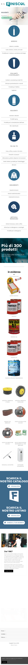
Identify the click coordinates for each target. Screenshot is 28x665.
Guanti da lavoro (14, 190)
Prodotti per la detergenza (14, 230)
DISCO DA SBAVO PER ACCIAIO (7, 443)
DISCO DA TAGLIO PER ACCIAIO (20, 422)
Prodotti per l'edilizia (14, 87)
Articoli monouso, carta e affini (14, 224)
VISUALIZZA (6, 17)
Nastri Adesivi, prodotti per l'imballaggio (14, 161)
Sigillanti (14, 90)
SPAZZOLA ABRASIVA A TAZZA (7, 401)
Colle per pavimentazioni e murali (14, 83)
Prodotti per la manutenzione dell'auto (14, 122)
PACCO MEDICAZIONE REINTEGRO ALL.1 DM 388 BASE (20, 444)
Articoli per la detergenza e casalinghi (14, 227)
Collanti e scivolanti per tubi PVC (14, 80)
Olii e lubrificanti (14, 126)
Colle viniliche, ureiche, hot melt (14, 49)
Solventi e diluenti (14, 115)
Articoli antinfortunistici (14, 193)
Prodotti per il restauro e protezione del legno (14, 53)
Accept (4, 662)
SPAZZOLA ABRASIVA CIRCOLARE (20, 401)
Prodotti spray (14, 119)
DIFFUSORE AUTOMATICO (20, 465)
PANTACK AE (14, 337)
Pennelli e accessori (14, 154)
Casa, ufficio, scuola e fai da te (14, 151)
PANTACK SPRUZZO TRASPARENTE (14, 378)
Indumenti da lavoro (14, 197)
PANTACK (14, 316)
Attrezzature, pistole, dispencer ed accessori (14, 158)
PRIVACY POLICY (14, 637)
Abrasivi (14, 165)
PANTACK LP (14, 357)
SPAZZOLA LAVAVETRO (7, 465)
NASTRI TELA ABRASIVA (7, 422)
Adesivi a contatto (14, 46)
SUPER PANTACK (14, 296)
